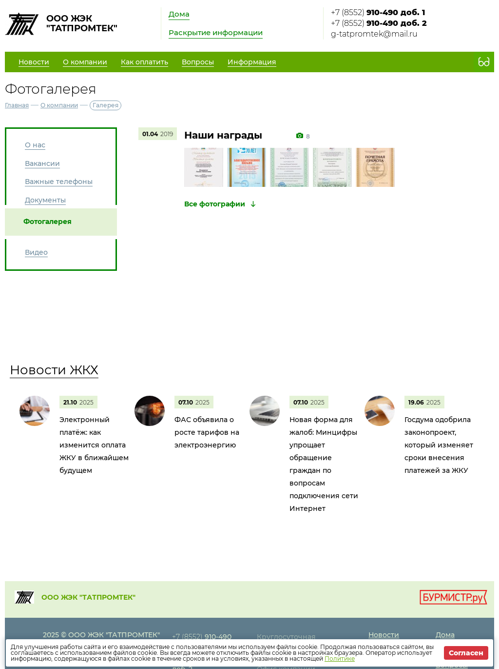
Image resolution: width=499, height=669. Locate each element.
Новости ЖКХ (54, 370)
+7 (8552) (378, 12)
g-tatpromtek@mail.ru (374, 34)
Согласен (466, 653)
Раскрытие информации (216, 32)
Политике (340, 658)
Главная (17, 105)
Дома (179, 14)
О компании (59, 105)
